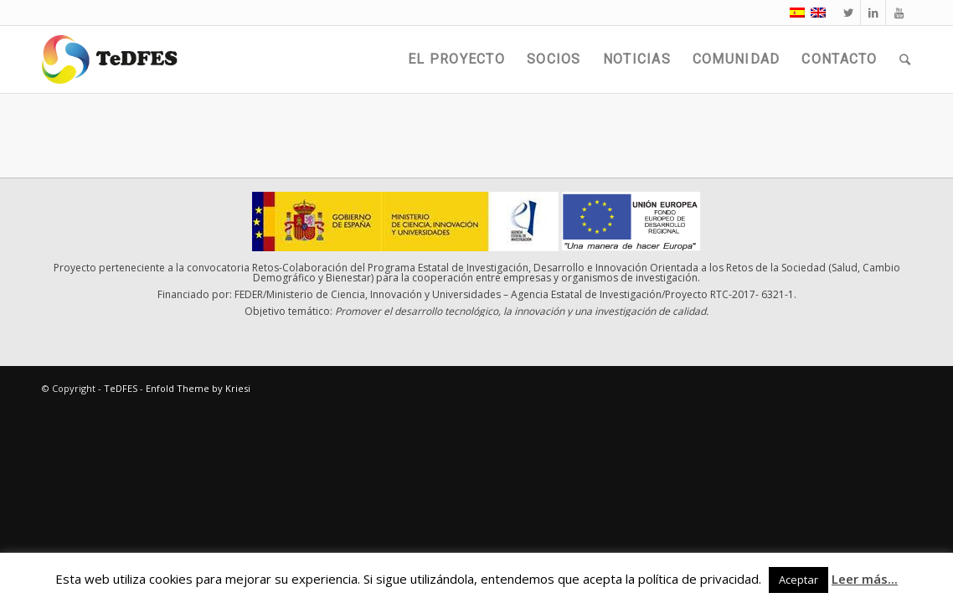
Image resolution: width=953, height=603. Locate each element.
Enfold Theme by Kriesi (198, 388)
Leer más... (865, 578)
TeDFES (120, 388)
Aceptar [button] (798, 579)
